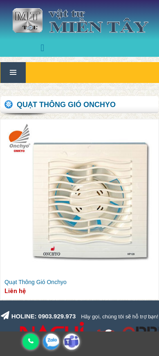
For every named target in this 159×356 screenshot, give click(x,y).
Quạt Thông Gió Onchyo (35, 282)
